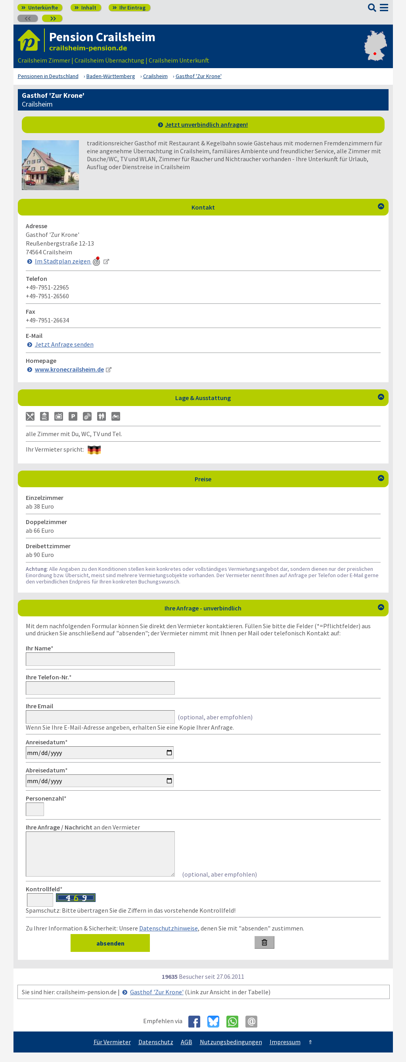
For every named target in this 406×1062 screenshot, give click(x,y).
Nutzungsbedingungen (231, 1051)
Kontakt (288, 207)
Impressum (285, 1051)
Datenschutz (155, 1051)
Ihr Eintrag (129, 7)
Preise (289, 479)
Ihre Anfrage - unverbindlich (274, 608)
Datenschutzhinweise (168, 938)
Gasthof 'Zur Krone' (157, 1001)
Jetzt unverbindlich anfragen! (206, 124)
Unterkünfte (39, 7)
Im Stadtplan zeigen (68, 261)
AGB (186, 1051)
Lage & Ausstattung (279, 398)
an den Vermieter (83, 827)
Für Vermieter (112, 1051)
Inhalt (85, 7)
